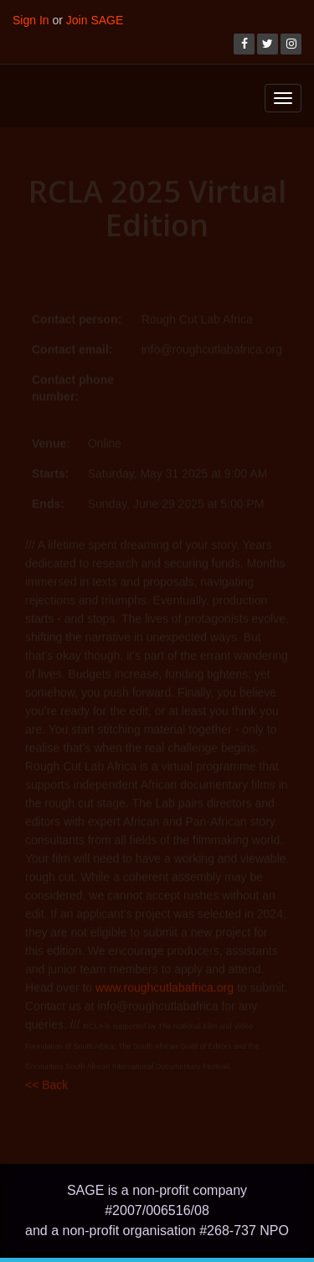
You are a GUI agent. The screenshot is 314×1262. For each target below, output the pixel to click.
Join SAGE (94, 20)
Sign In (31, 20)
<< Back (46, 1082)
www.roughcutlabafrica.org (164, 985)
